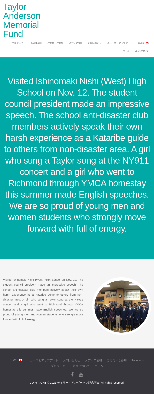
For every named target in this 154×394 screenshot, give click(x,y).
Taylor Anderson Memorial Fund (21, 20)
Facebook (36, 43)
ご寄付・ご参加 (55, 43)
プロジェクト (18, 43)
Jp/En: (143, 43)
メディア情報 (75, 43)
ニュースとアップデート (119, 43)
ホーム (126, 51)
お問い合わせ (95, 43)
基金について (142, 51)
